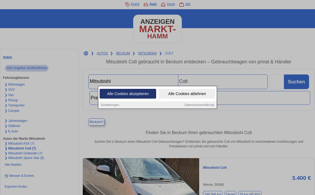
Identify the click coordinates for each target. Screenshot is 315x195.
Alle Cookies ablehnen (187, 94)
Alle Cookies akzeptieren (128, 94)
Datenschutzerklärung (199, 105)
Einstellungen (110, 105)
